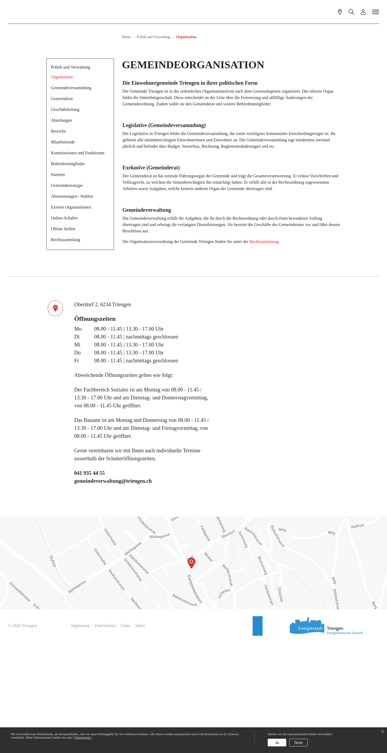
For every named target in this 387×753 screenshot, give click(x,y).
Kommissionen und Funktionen (77, 263)
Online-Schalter (64, 328)
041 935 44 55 (89, 583)
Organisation (64, 189)
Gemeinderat (62, 209)
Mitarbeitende (63, 252)
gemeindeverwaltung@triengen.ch (113, 591)
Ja (277, 742)
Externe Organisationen (71, 317)
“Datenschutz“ (83, 738)
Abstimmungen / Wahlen (72, 306)
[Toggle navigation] (376, 11)
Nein (298, 742)
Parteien (58, 285)
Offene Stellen (63, 339)
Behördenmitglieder (68, 274)
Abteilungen (61, 230)
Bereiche (58, 241)
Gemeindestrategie (67, 296)
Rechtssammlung (65, 350)
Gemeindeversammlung (71, 198)
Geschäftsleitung (65, 220)
